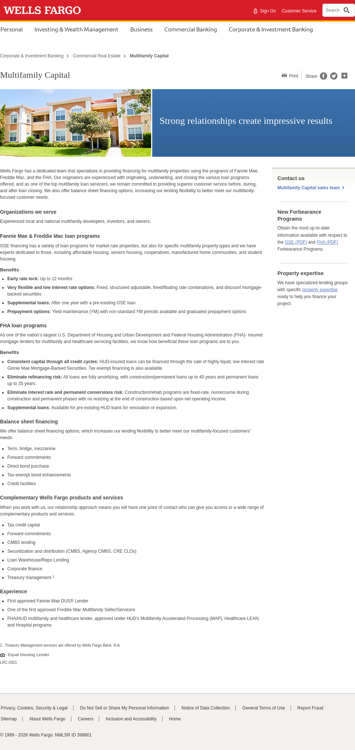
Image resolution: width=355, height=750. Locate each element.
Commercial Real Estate (96, 55)
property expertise (319, 289)
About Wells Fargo (47, 719)
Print (293, 76)
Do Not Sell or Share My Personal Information (124, 708)
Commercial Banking (190, 29)
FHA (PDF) (327, 242)
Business (141, 29)
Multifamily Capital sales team (308, 187)
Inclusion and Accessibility (131, 719)
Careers (86, 719)
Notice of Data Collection (206, 708)
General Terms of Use (263, 708)
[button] (344, 75)
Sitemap (9, 719)
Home (175, 719)
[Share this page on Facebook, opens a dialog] (323, 78)
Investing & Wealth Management (76, 29)
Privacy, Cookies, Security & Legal (34, 708)
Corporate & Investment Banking (271, 29)
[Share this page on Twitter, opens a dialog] (332, 78)
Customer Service (299, 11)
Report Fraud (311, 708)
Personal (11, 29)
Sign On (268, 11)
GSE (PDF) (296, 242)
